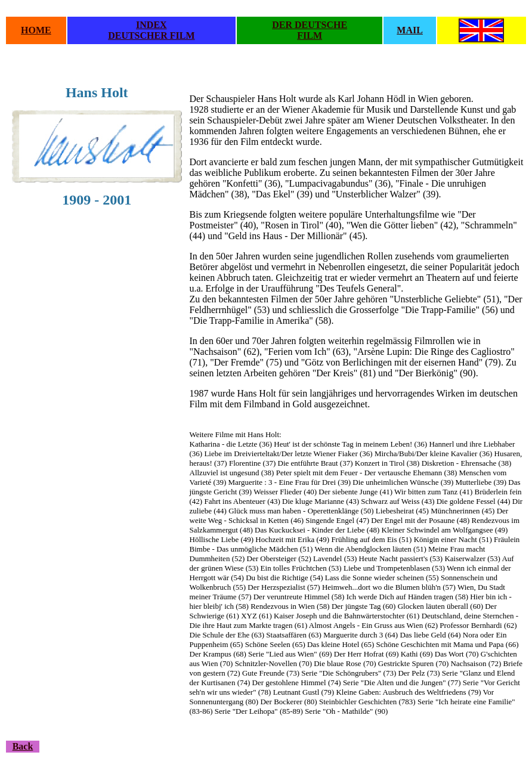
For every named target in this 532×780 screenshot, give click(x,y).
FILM (309, 35)
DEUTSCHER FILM (151, 35)
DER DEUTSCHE (309, 25)
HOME (36, 30)
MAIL (410, 30)
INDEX (151, 25)
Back (23, 746)
